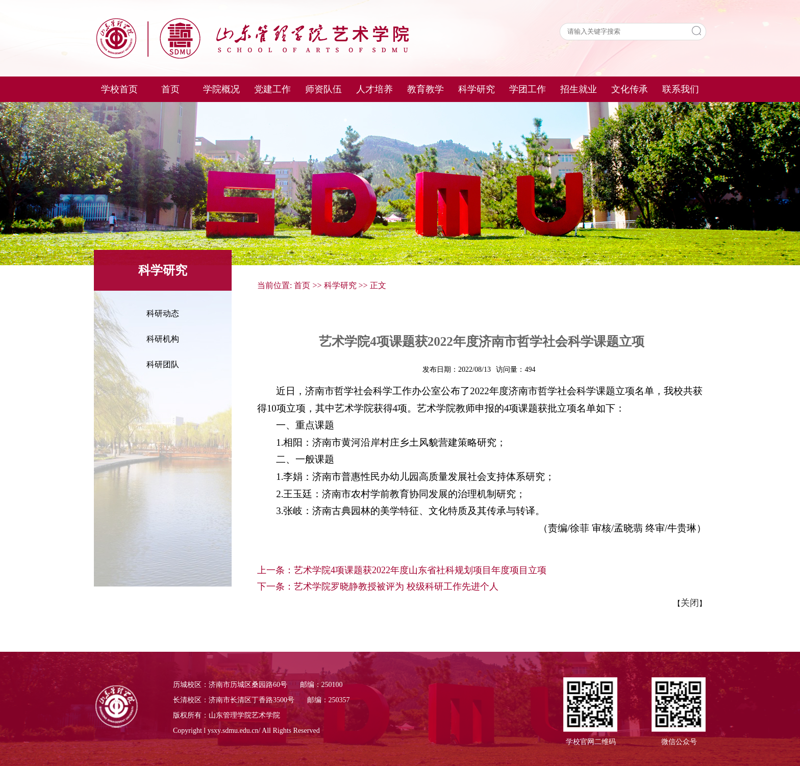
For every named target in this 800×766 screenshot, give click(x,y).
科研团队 (162, 364)
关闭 (690, 603)
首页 (302, 285)
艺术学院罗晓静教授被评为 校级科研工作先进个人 (396, 586)
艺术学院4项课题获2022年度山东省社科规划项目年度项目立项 (420, 570)
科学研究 (340, 285)
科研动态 (162, 313)
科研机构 (162, 339)
